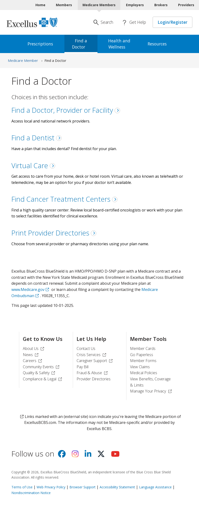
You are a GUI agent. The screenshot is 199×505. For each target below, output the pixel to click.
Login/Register (172, 22)
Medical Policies (143, 372)
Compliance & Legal (43, 379)
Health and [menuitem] (119, 44)
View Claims (140, 366)
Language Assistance (155, 487)
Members (64, 5)
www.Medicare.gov (27, 289)
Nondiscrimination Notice (31, 492)
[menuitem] (42, 44)
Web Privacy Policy (51, 487)
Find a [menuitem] (81, 44)
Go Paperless (141, 354)
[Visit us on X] (101, 455)
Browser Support (82, 487)
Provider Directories (94, 379)
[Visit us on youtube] (115, 455)
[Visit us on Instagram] (75, 455)
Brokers (161, 5)
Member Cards (142, 348)
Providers (186, 5)
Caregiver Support (95, 360)
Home (40, 5)
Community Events (42, 366)
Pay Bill (82, 366)
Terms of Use (22, 487)
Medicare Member (23, 60)
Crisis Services (92, 354)
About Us (34, 348)
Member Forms (143, 360)
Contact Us (86, 348)
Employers (135, 5)
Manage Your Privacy (151, 391)
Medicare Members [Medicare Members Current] (99, 5)
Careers (33, 360)
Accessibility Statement (117, 487)
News (31, 354)
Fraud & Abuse (93, 372)
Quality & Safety (39, 372)
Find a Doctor (55, 60)
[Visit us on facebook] (62, 455)
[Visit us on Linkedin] (88, 455)
